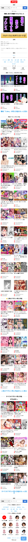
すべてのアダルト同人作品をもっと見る (14, 492)
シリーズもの (10, 62)
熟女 (12, 60)
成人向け (14, 63)
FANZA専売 (16, 62)
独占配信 (3, 509)
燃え (24, 60)
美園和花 (4, 525)
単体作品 (19, 507)
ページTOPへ (24, 538)
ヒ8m (14, 55)
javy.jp (14, 2)
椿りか (17, 518)
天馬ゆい (17, 532)
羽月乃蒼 (4, 532)
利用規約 (9, 538)
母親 (5, 62)
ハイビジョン (12, 507)
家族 (21, 60)
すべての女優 (4, 518)
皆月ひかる (24, 532)
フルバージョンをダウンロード (14, 36)
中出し (23, 507)
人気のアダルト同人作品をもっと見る (14, 391)
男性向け (22, 62)
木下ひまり (11, 532)
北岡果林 (17, 525)
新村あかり (11, 525)
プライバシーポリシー (16, 538)
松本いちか (24, 518)
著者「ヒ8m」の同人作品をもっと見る (14, 111)
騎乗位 (15, 511)
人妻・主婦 (16, 60)
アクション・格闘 (6, 60)
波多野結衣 (24, 525)
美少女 (20, 509)
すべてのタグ (6, 507)
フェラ (25, 509)
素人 (12, 511)
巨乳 (8, 509)
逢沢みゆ (11, 518)
